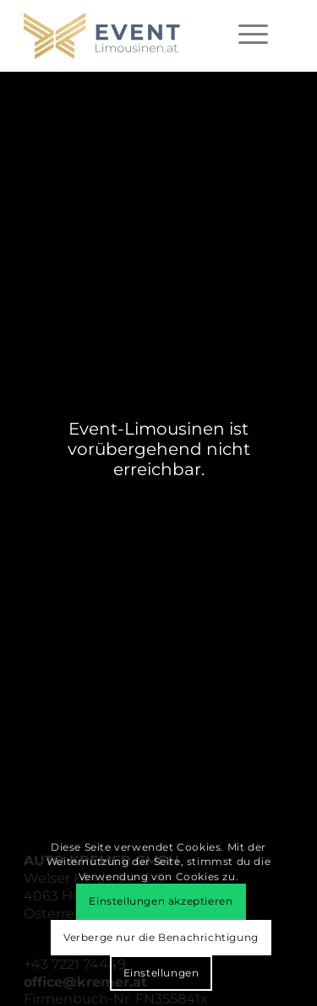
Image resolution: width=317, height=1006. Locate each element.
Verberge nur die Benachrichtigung (161, 937)
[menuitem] (253, 34)
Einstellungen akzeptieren (160, 901)
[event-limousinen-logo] (131, 36)
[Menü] (253, 34)
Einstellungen (161, 972)
